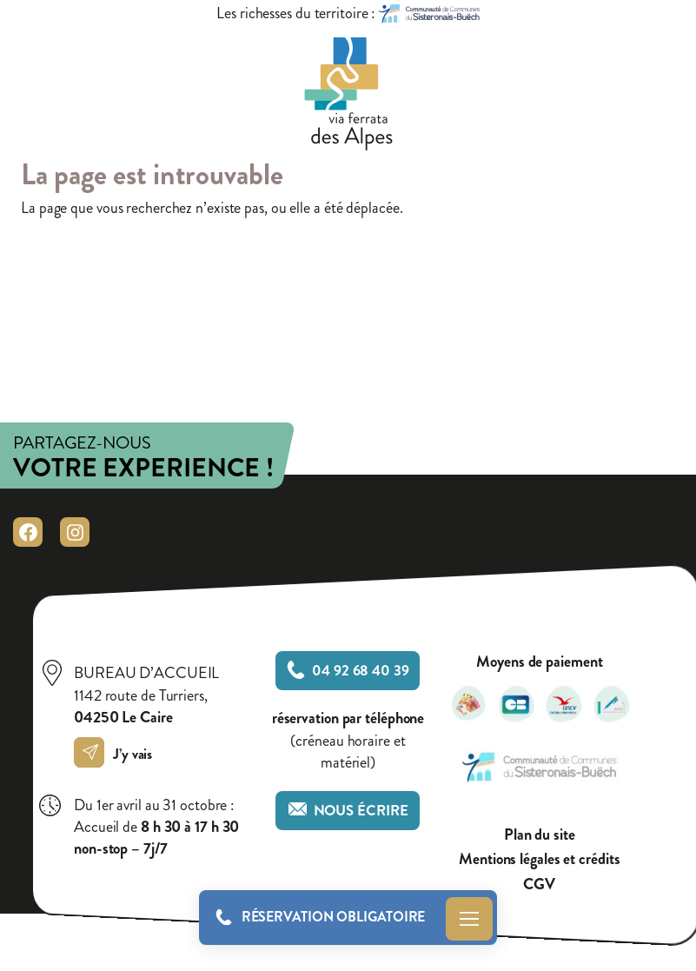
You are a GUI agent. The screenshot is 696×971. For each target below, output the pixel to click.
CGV (539, 884)
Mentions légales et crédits (539, 859)
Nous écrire (348, 810)
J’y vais (117, 754)
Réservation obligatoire (334, 917)
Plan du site (539, 835)
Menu (469, 919)
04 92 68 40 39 (348, 671)
